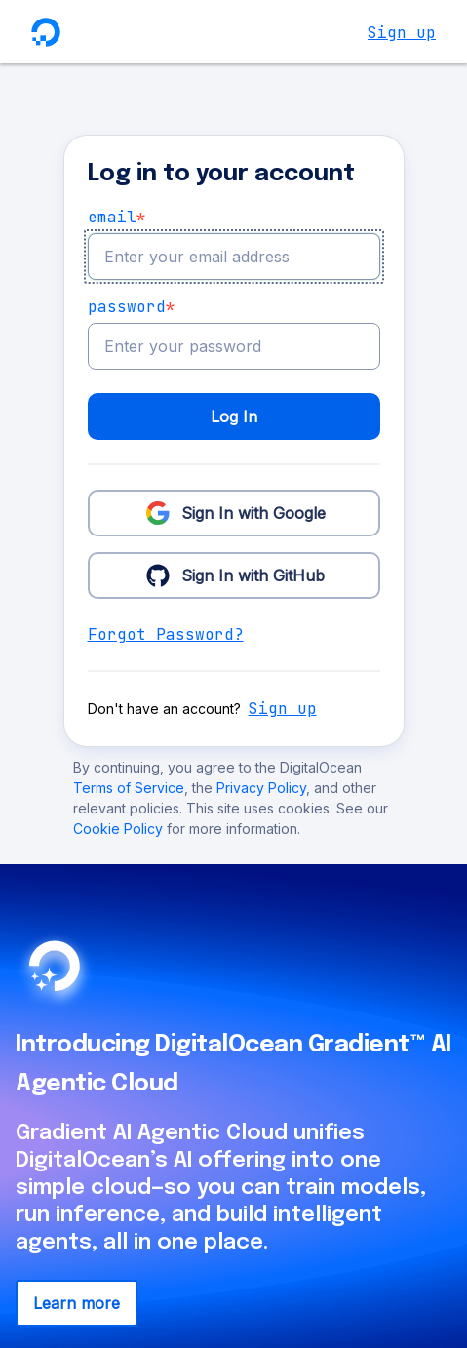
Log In (234, 416)
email (117, 217)
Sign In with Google (234, 512)
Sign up (402, 32)
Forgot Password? (166, 634)
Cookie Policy (120, 828)
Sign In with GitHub (233, 574)
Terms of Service (128, 787)
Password (131, 307)
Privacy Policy (261, 787)
